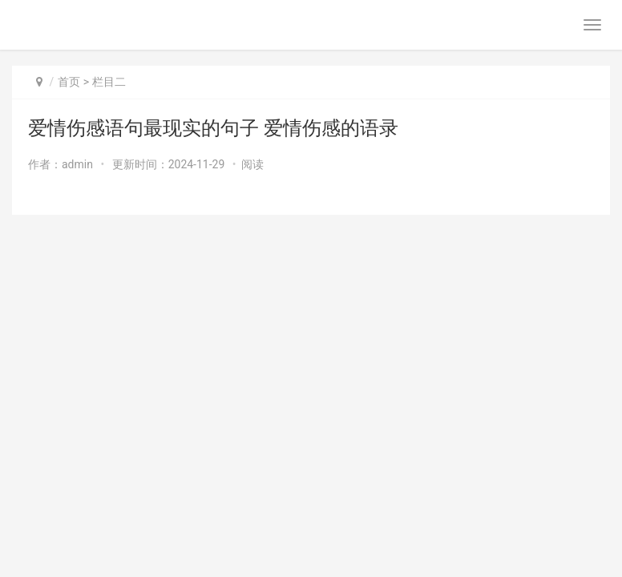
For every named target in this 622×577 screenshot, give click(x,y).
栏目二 (109, 81)
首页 (69, 81)
